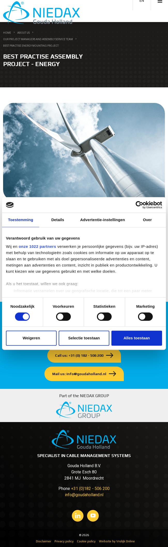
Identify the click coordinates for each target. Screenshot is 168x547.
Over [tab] (147, 220)
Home (7, 32)
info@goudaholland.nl (84, 494)
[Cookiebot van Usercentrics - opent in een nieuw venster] (139, 205)
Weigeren (31, 338)
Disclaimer (43, 541)
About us (23, 32)
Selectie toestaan (84, 338)
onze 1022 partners (37, 246)
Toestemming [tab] (20, 220)
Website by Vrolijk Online (117, 541)
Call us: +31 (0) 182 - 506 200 (79, 355)
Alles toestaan (137, 338)
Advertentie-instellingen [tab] (102, 220)
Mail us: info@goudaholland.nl (79, 374)
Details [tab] (57, 220)
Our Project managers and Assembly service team (38, 39)
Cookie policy (86, 541)
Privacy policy (64, 541)
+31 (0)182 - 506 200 (90, 488)
